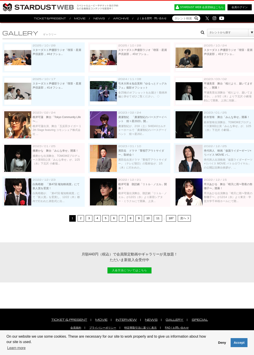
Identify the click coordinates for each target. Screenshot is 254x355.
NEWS (99, 18)
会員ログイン (240, 7)
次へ (183, 218)
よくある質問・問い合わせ (152, 18)
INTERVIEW (126, 319)
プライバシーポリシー (102, 327)
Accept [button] (239, 342)
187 (171, 218)
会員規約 (75, 327)
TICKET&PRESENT (50, 18)
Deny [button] (222, 342)
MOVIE (79, 18)
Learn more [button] (16, 348)
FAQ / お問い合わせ (177, 327)
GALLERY (174, 319)
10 (148, 218)
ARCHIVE (121, 18)
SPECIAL (200, 319)
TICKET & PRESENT (69, 319)
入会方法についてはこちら (129, 270)
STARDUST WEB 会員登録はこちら (202, 7)
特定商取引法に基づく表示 (140, 327)
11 (158, 218)
